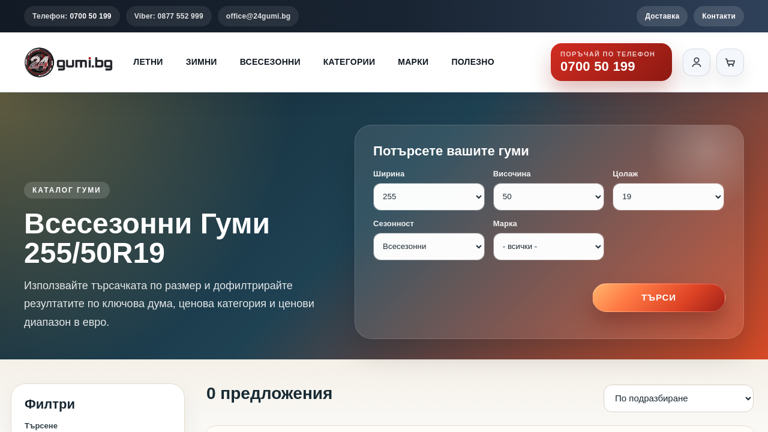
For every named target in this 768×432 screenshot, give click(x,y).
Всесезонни (270, 62)
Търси (658, 297)
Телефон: (72, 16)
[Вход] (696, 62)
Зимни (201, 62)
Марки (413, 62)
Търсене (41, 425)
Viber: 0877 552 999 (168, 16)
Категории (349, 62)
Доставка (662, 16)
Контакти (719, 16)
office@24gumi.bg (258, 16)
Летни (148, 62)
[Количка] (730, 62)
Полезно (472, 62)
